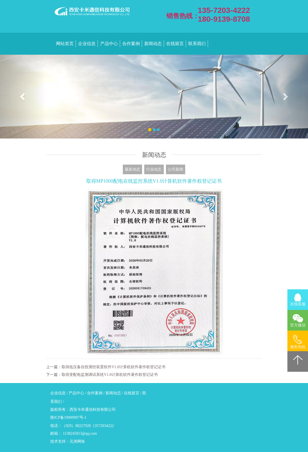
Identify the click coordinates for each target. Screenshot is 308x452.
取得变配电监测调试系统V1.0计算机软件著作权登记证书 (110, 375)
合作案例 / (96, 393)
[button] (23, 96)
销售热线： (182, 16)
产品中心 (109, 43)
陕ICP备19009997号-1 (68, 417)
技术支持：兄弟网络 (67, 441)
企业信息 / (59, 393)
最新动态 (132, 169)
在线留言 (175, 43)
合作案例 (131, 43)
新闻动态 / (115, 393)
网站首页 (65, 43)
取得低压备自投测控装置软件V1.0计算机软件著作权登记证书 (113, 367)
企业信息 (87, 43)
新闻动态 (153, 43)
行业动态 (154, 169)
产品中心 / (78, 393)
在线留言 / (133, 393)
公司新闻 (175, 169)
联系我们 (197, 43)
